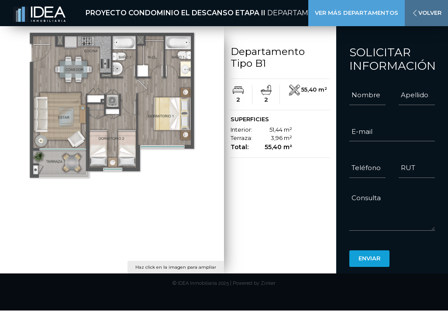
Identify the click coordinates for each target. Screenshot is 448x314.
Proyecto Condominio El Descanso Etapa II (175, 13)
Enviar (369, 258)
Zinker (268, 283)
